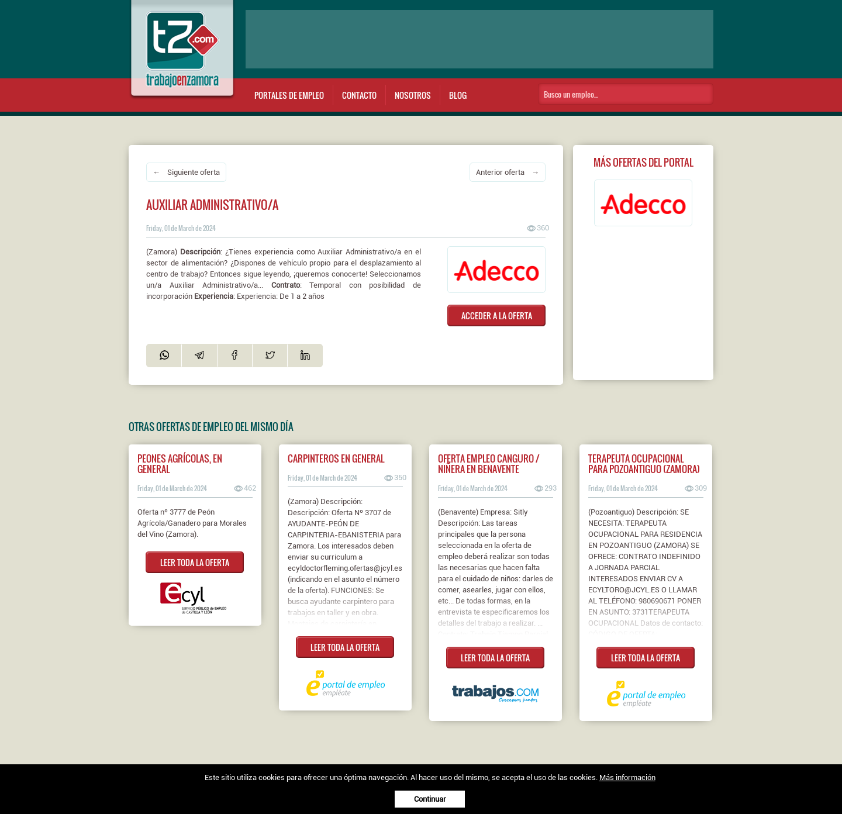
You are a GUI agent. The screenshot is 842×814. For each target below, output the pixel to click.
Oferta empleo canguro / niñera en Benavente (489, 463)
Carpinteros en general (336, 458)
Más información (627, 777)
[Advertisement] (479, 39)
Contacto (359, 95)
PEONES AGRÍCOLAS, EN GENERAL (179, 463)
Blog (458, 95)
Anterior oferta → (507, 172)
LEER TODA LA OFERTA (194, 562)
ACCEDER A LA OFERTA (496, 315)
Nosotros (413, 95)
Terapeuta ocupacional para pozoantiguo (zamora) (644, 463)
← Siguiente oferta (186, 172)
